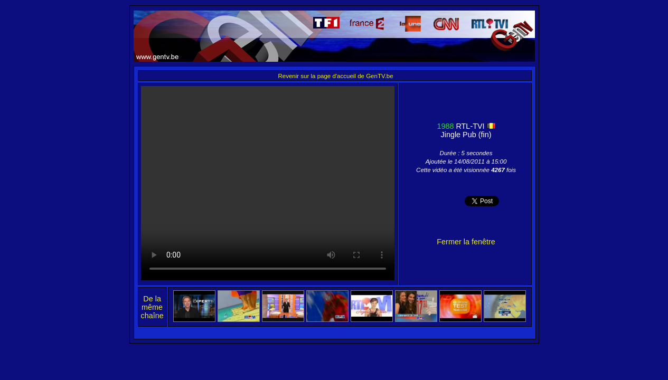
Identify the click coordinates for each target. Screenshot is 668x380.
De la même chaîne (152, 307)
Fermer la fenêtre (466, 242)
